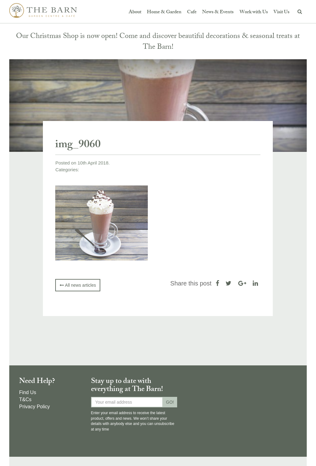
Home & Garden (164, 12)
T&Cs (25, 399)
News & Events (218, 12)
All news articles (78, 285)
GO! (170, 402)
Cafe (192, 12)
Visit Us (281, 12)
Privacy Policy (34, 406)
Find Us (27, 392)
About (135, 12)
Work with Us (253, 12)
